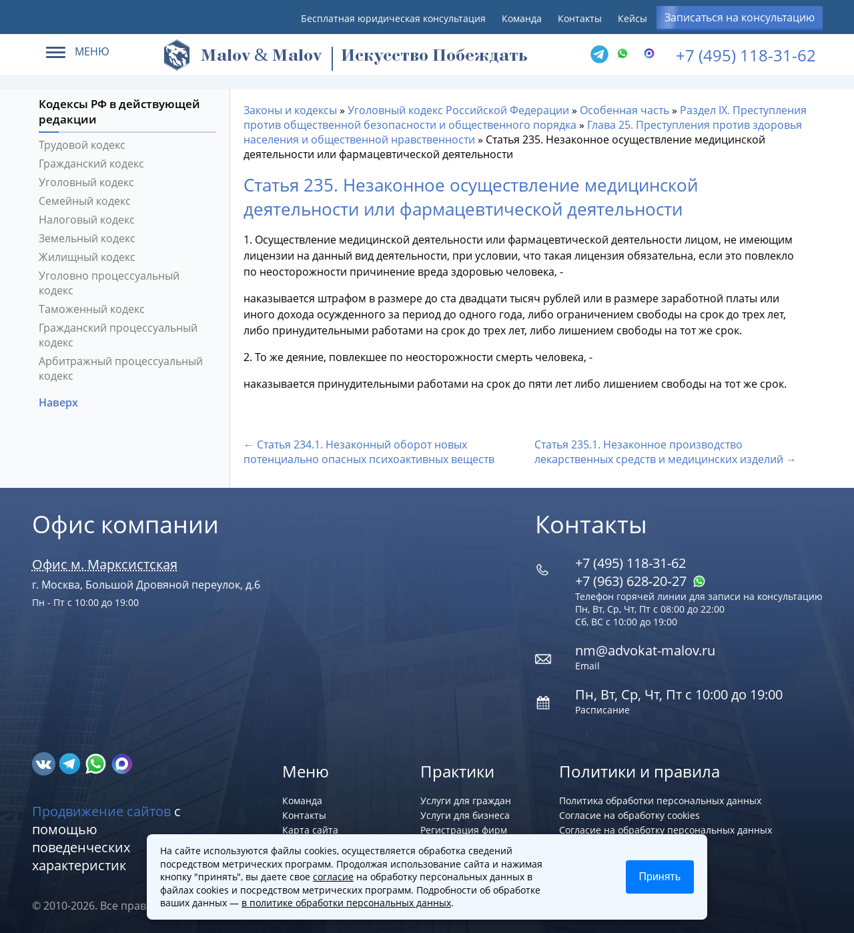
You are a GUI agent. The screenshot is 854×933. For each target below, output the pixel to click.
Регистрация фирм (463, 830)
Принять (660, 876)
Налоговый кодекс (87, 219)
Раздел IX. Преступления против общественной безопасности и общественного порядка (525, 117)
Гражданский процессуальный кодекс (118, 335)
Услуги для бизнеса (465, 815)
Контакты (580, 18)
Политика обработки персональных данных (660, 800)
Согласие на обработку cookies (629, 815)
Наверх (60, 402)
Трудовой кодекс (82, 144)
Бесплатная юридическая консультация (393, 18)
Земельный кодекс (87, 238)
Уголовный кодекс (86, 182)
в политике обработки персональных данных (346, 902)
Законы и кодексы (290, 110)
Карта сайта (310, 830)
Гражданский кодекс (91, 163)
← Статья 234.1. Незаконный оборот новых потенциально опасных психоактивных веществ (369, 452)
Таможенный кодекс (92, 309)
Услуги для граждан (465, 800)
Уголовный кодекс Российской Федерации (458, 110)
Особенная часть (624, 110)
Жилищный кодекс (87, 257)
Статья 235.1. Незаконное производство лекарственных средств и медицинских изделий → (665, 452)
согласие (333, 876)
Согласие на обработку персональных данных (665, 830)
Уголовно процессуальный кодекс (109, 283)
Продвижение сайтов (101, 811)
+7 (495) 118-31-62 (746, 55)
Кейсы (632, 18)
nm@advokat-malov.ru (645, 650)
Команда (522, 18)
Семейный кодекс (85, 201)
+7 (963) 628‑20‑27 (640, 581)
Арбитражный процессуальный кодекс (121, 368)
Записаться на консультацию (740, 17)
